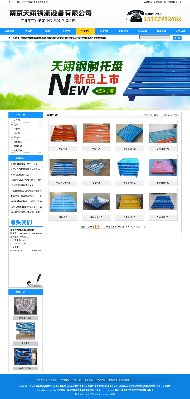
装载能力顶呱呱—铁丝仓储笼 (24, 164)
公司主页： (15, 247)
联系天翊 (161, 31)
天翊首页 (9, 31)
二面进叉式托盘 (63, 183)
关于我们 (104, 31)
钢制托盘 (18, 150)
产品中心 (85, 31)
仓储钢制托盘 (163, 217)
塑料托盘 (18, 146)
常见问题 (142, 31)
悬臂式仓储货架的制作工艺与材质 (26, 207)
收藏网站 (148, 2)
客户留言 (168, 2)
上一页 (91, 226)
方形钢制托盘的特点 (20, 174)
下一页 (107, 226)
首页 (156, 115)
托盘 (47, 31)
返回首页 (158, 2)
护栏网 (66, 31)
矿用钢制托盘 (163, 149)
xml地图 (125, 380)
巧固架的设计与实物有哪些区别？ (26, 180)
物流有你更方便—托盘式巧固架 (25, 212)
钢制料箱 (18, 142)
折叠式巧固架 (25, 368)
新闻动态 (123, 31)
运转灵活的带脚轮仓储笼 (22, 185)
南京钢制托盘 (163, 183)
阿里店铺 (180, 31)
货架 (16, 124)
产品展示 (164, 115)
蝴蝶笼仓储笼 (25, 318)
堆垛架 (17, 133)
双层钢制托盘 (129, 183)
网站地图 (177, 2)
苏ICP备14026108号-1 (46, 390)
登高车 (17, 137)
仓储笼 (28, 31)
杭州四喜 (89, 394)
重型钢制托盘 (129, 149)
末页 (115, 226)
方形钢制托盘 (129, 217)
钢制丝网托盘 (96, 217)
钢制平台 (25, 343)
